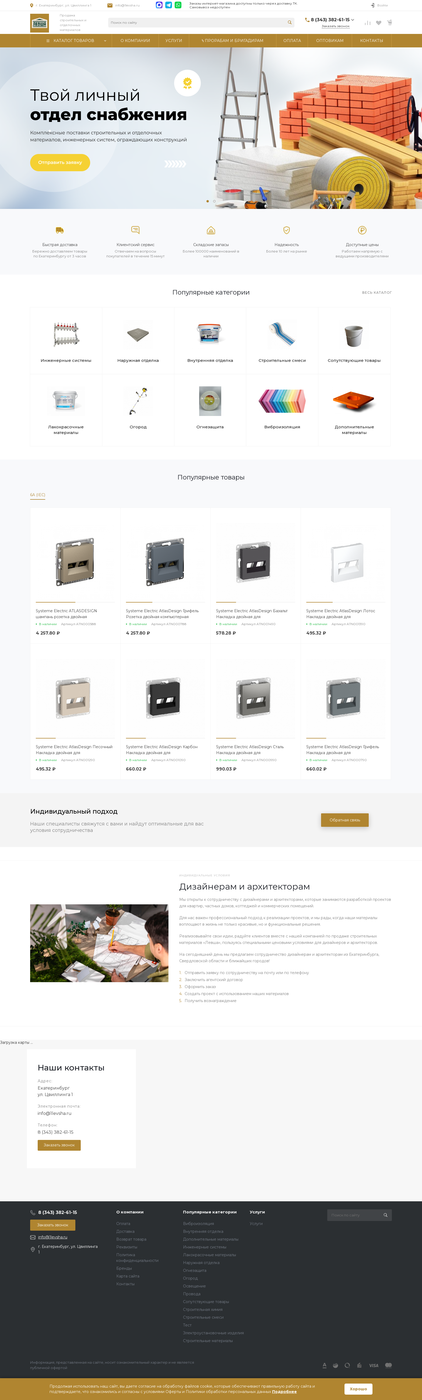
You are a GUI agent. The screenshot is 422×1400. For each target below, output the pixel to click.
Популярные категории (210, 1211)
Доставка (125, 1231)
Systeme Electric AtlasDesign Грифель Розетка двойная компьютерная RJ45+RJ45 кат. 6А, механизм (162, 616)
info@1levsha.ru (127, 5)
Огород (138, 426)
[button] (207, 201)
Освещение (194, 1286)
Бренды (124, 1268)
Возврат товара (131, 1239)
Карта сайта (127, 1276)
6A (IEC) (37, 494)
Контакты (125, 1284)
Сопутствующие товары (354, 360)
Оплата (123, 1223)
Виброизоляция (282, 426)
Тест (187, 1325)
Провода (192, 1294)
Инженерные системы (66, 360)
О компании (130, 1211)
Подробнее (284, 1391)
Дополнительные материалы (354, 429)
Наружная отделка (138, 360)
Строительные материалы (208, 1340)
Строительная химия (203, 1309)
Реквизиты (126, 1247)
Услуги (257, 1211)
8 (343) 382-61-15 (55, 1132)
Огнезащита (210, 426)
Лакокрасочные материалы (66, 429)
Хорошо (358, 1389)
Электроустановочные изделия (213, 1333)
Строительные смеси (282, 360)
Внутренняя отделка (210, 360)
